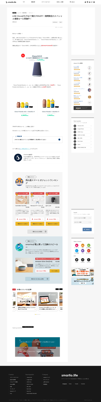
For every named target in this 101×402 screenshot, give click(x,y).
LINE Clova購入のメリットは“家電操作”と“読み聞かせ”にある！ (31, 139)
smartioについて (46, 377)
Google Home (81, 128)
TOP (24, 2)
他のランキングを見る (37, 231)
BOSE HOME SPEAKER (32, 393)
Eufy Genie (80, 141)
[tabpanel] (48, 301)
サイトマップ (46, 379)
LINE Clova (55, 22)
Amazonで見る (22, 219)
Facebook (89, 260)
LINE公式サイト (25, 148)
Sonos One (29, 391)
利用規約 (45, 384)
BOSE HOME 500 (82, 147)
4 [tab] (37, 314)
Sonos (79, 144)
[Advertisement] (37, 320)
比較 (82, 246)
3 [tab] (36, 314)
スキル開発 (76, 251)
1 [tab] (34, 314)
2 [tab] (35, 314)
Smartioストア (13, 391)
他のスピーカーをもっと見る (37, 278)
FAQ (82, 251)
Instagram (83, 260)
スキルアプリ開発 (14, 382)
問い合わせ (72, 2)
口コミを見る (55, 270)
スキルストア (84, 108)
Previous (57, 289)
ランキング (76, 246)
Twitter (76, 260)
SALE (61, 22)
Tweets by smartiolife (17, 327)
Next (60, 289)
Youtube (76, 383)
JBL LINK (80, 138)
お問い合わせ (46, 382)
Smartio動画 (88, 246)
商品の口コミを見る (22, 223)
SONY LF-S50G (81, 135)
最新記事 (33, 2)
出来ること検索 (60, 2)
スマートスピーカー (46, 2)
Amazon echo (81, 125)
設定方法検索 (13, 379)
